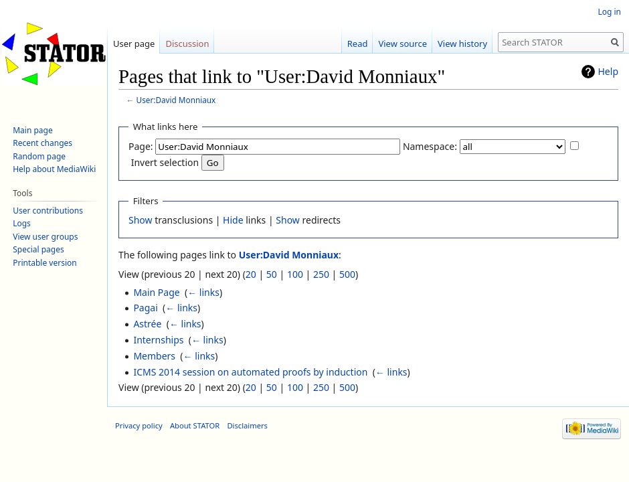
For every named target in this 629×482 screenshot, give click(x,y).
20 (251, 274)
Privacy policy (139, 425)
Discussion (187, 43)
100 (295, 274)
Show (140, 220)
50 (271, 274)
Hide (233, 220)
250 (321, 274)
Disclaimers (247, 425)
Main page (33, 130)
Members (154, 355)
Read (357, 43)
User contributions (48, 210)
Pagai (145, 307)
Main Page (156, 292)
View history (462, 43)
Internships (158, 339)
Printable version (45, 262)
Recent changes (42, 143)
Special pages (38, 249)
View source (402, 43)
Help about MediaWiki (54, 169)
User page (134, 43)
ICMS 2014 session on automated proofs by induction (250, 372)
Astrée (147, 323)
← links (203, 292)
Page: (140, 146)
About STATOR (194, 425)
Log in (609, 11)
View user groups (45, 236)
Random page (39, 156)
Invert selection (165, 162)
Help (608, 71)
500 (347, 274)
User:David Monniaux (176, 99)
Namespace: (430, 146)
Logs (22, 223)
